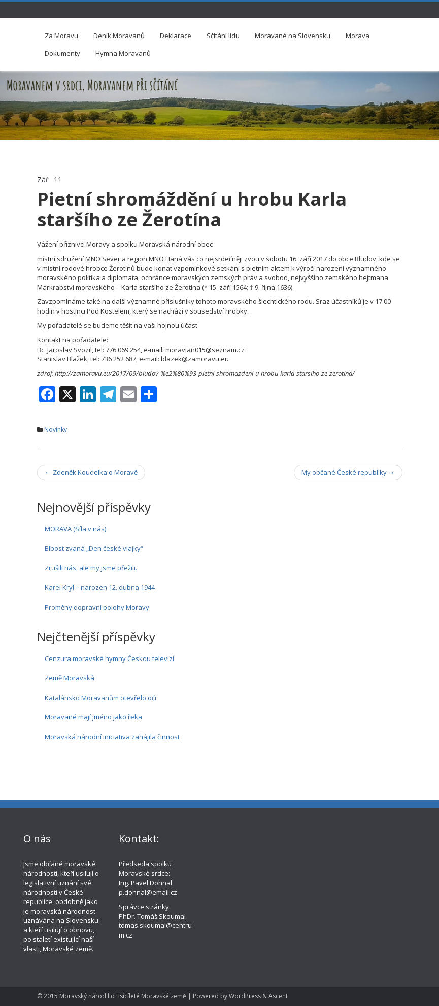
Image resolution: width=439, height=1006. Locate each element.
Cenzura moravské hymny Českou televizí (109, 658)
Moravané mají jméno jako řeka (93, 716)
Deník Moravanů (119, 35)
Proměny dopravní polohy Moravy (97, 607)
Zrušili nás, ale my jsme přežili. (91, 567)
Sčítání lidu (223, 35)
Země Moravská (69, 677)
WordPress (245, 996)
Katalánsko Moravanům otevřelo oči (100, 697)
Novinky (55, 429)
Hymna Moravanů (123, 53)
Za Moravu (61, 35)
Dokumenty (62, 53)
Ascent (278, 996)
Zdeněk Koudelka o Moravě (91, 472)
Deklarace (175, 35)
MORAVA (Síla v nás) (75, 528)
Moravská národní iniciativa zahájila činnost (112, 736)
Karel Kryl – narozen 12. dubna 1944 (100, 587)
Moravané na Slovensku (292, 35)
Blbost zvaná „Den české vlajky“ (94, 548)
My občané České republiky (348, 472)
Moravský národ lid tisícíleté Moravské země (122, 996)
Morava (357, 35)
